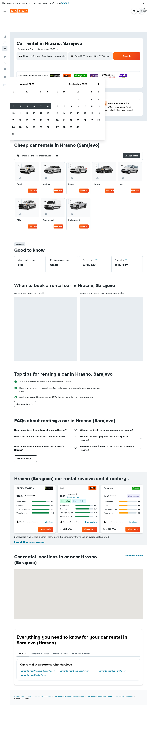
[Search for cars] (5, 32)
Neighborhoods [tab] (60, 687)
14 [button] (62, 79)
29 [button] (68, 93)
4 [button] (41, 72)
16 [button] (27, 86)
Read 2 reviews (73, 480)
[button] (144, 3)
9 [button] (27, 79)
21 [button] (62, 86)
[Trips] (5, 60)
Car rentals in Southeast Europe (100, 730)
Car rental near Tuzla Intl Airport (112, 704)
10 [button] (34, 79)
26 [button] (48, 93)
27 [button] (55, 93)
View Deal (32, 173)
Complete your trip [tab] (40, 687)
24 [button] (34, 93)
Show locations (47, 505)
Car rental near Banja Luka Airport (74, 704)
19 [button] (48, 86)
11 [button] (41, 79)
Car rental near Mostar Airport (34, 708)
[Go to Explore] (5, 40)
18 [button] (41, 86)
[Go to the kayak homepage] (19, 11)
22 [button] (68, 86)
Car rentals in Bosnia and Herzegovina (69, 730)
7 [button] (61, 72)
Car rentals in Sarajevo (124, 730)
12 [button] (48, 79)
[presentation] (128, 462)
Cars (29, 730)
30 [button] (27, 100)
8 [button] (68, 72)
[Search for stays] (5, 25)
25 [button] (41, 93)
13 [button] (55, 79)
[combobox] (25, 32)
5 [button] (48, 72)
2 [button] (27, 72)
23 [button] (27, 93)
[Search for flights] (5, 19)
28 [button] (62, 93)
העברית (65, 3)
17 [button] (34, 86)
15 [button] (69, 79)
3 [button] (34, 72)
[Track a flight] (5, 46)
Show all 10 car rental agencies (29, 575)
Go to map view (134, 589)
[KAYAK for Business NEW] (5, 52)
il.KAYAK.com (19, 730)
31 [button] (34, 100)
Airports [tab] (22, 687)
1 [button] (68, 66)
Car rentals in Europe (43, 730)
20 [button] (55, 86)
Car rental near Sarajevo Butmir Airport (38, 704)
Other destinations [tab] (81, 687)
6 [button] (55, 72)
